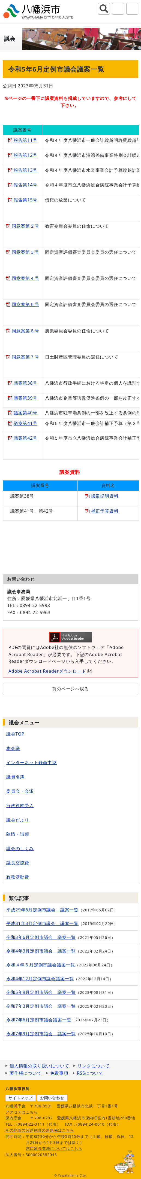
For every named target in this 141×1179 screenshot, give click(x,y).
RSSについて (90, 1073)
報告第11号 (25, 140)
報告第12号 (25, 155)
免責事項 (59, 1073)
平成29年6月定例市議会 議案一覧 (42, 910)
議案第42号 (25, 438)
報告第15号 (25, 200)
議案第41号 (25, 423)
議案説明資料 (105, 496)
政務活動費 (17, 877)
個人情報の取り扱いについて (39, 1066)
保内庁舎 (13, 1117)
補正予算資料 (105, 511)
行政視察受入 (20, 806)
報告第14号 (25, 185)
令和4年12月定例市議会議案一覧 (40, 979)
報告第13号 (25, 170)
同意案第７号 (25, 357)
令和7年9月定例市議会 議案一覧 (41, 1034)
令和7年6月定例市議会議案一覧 (38, 1020)
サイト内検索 (104, 9)
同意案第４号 (25, 278)
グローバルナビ (132, 9)
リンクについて (93, 1066)
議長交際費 (17, 863)
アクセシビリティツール (118, 9)
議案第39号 (25, 398)
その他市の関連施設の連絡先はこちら (39, 1130)
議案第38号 (25, 383)
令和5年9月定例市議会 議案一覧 (41, 992)
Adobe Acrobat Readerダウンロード (50, 671)
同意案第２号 (25, 226)
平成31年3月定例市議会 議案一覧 (42, 923)
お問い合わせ (52, 1097)
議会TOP (15, 734)
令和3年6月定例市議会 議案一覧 (41, 937)
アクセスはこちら (21, 1111)
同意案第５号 (25, 304)
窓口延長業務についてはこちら (54, 1148)
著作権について (26, 1073)
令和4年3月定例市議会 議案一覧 (41, 951)
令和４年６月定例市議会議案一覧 (40, 965)
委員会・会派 (20, 791)
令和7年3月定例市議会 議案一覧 (41, 1006)
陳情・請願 (17, 834)
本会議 (13, 748)
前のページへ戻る (70, 689)
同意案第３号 (25, 252)
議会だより (17, 820)
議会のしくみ (20, 849)
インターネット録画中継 (31, 762)
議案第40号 (25, 413)
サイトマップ (20, 1097)
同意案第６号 (25, 331)
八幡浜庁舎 (15, 1105)
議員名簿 (15, 777)
